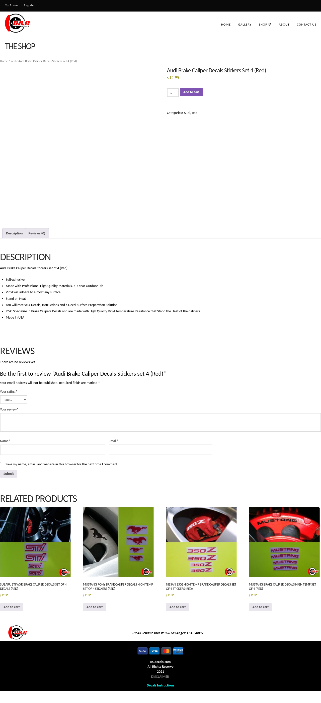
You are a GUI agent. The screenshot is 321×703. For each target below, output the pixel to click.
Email (114, 441)
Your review (9, 409)
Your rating (8, 391)
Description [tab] (14, 233)
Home (4, 61)
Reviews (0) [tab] (37, 233)
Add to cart (191, 92)
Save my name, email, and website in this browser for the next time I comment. (62, 464)
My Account (13, 5)
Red (13, 61)
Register (29, 5)
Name (5, 441)
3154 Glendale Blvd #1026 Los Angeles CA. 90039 (167, 633)
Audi (187, 113)
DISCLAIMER (160, 676)
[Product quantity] (173, 92)
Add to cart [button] (12, 607)
